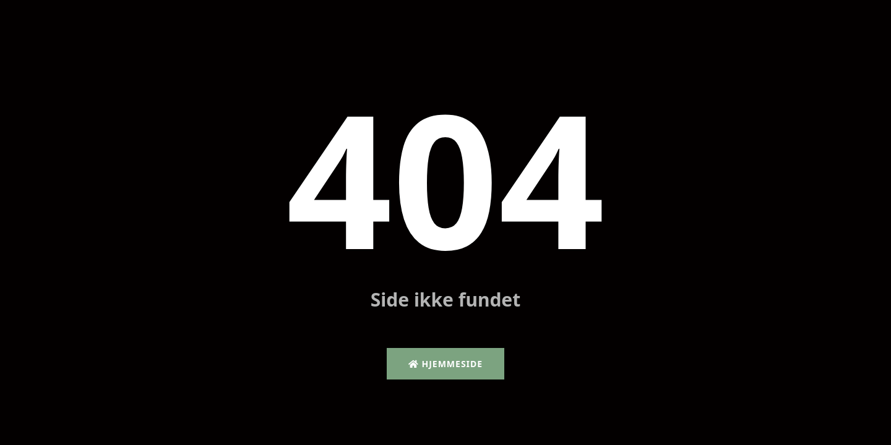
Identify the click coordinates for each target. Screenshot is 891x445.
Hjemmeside (445, 364)
